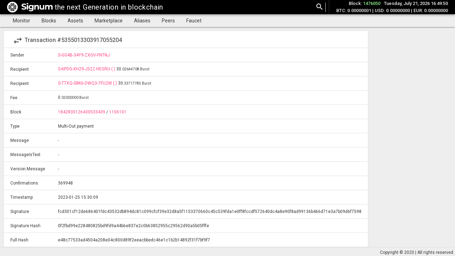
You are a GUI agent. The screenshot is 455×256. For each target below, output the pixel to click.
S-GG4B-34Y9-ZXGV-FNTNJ (84, 55)
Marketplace (108, 20)
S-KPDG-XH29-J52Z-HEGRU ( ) (87, 68)
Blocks (49, 20)
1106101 (118, 112)
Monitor (21, 20)
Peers (168, 20)
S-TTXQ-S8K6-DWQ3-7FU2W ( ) (88, 83)
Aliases (142, 20)
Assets (75, 20)
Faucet (194, 20)
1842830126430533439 (81, 112)
